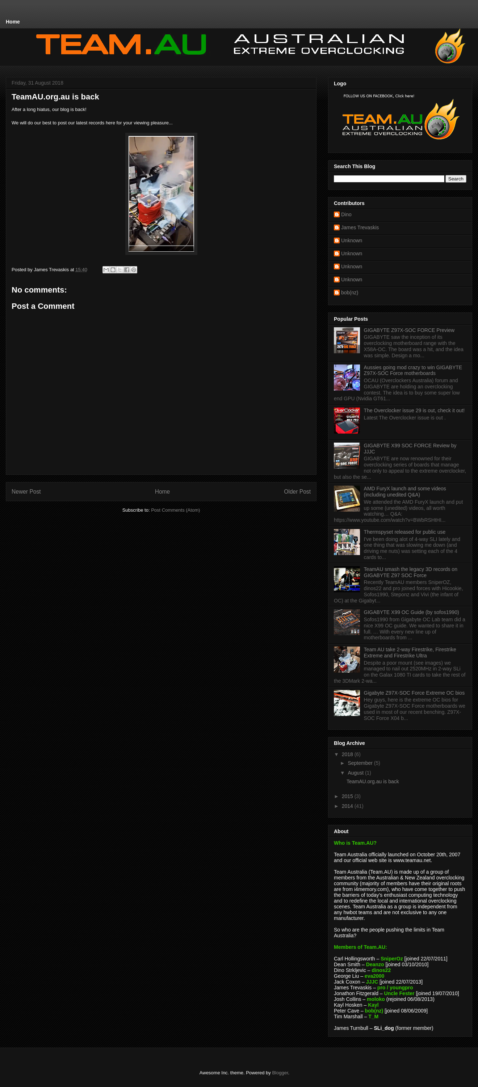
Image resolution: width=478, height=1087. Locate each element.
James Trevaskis (360, 227)
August (356, 773)
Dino (346, 214)
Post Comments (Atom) (175, 510)
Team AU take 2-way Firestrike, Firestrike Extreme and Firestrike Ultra (410, 652)
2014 (348, 806)
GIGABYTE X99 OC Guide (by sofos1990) (411, 612)
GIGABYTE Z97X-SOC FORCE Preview (409, 330)
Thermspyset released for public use (405, 532)
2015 (348, 796)
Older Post (297, 492)
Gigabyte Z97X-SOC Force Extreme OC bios (414, 693)
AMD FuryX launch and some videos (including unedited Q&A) (405, 492)
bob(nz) (349, 292)
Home (13, 22)
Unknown (351, 240)
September (361, 763)
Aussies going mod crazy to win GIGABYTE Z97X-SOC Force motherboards (413, 370)
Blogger (280, 1072)
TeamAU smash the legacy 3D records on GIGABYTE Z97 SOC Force (410, 572)
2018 (348, 754)
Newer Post (26, 492)
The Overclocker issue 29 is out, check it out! (414, 410)
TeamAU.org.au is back (373, 781)
